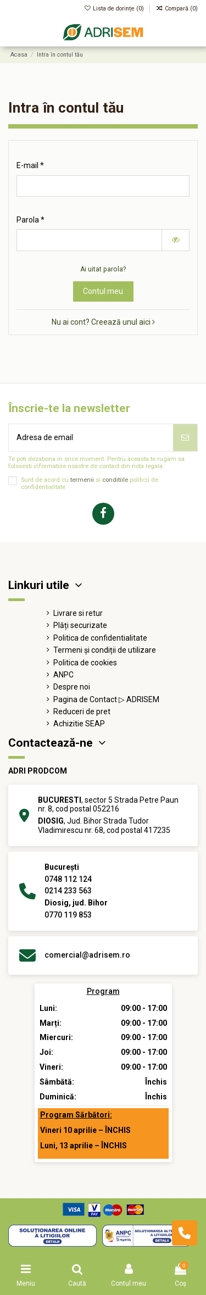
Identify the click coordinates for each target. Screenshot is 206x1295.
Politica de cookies (85, 662)
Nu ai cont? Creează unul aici (103, 322)
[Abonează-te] (185, 437)
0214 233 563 (68, 890)
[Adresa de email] (91, 437)
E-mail (28, 165)
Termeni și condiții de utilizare (104, 650)
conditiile (115, 479)
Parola (28, 219)
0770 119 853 (68, 914)
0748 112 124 (68, 879)
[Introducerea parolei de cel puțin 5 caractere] (89, 240)
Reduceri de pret (81, 711)
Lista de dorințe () (115, 8)
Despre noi (71, 686)
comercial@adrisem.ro (87, 955)
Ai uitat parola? (103, 269)
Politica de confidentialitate (100, 637)
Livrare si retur (78, 613)
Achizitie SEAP (79, 723)
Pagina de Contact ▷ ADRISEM (106, 699)
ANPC (63, 674)
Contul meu (103, 291)
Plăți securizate (80, 625)
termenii (82, 479)
